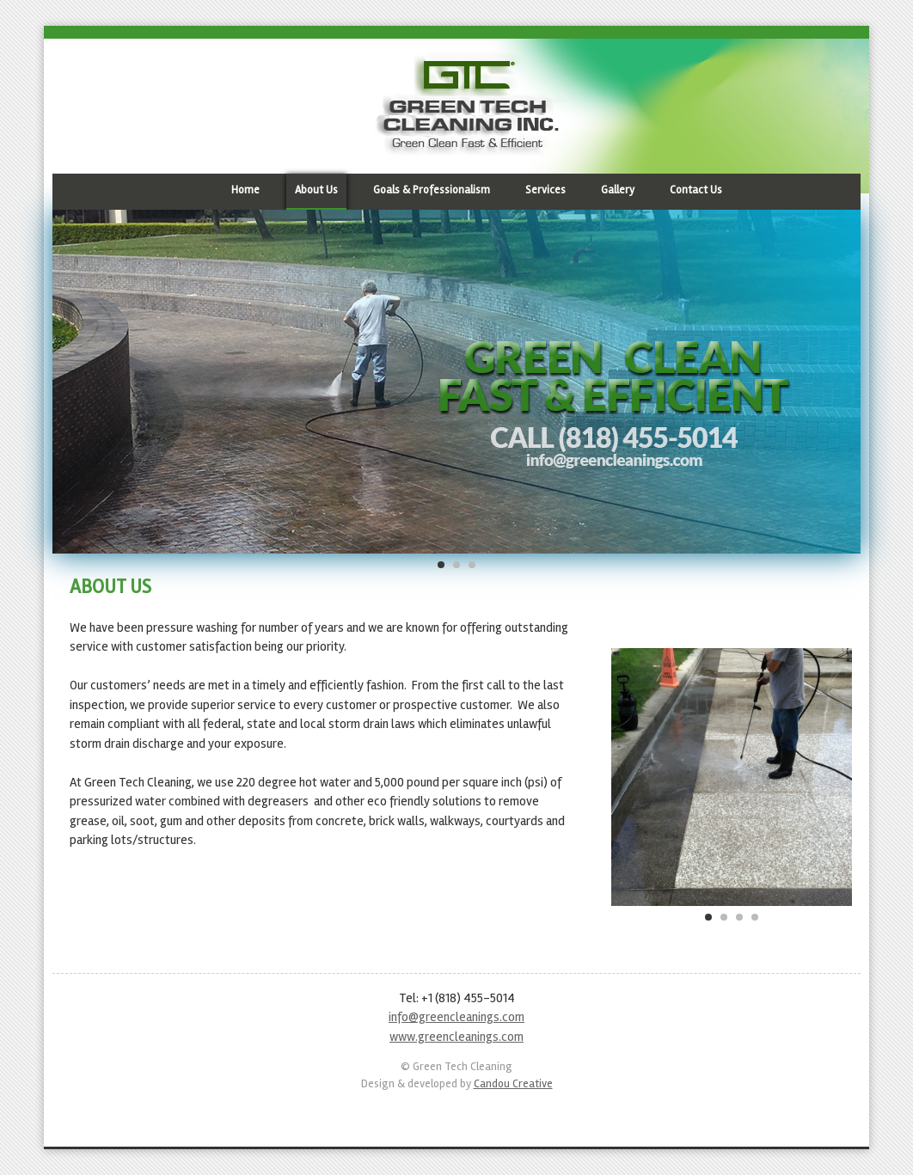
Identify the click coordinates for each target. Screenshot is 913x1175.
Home (245, 190)
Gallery (617, 190)
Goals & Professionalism (431, 190)
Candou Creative (513, 1083)
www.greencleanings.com (456, 1036)
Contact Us (696, 190)
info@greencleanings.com (456, 1017)
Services (545, 190)
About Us (316, 190)
